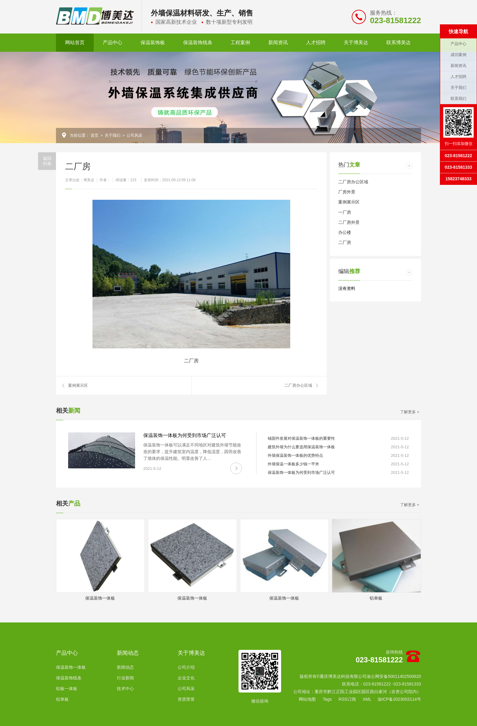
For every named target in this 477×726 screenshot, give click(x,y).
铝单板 (62, 699)
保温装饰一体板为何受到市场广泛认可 (184, 435)
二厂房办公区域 (298, 385)
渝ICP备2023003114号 (399, 699)
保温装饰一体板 (71, 667)
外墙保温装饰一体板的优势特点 (295, 455)
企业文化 (186, 677)
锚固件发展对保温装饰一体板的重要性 (301, 438)
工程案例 (240, 42)
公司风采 (134, 135)
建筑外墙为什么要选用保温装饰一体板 (301, 447)
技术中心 (125, 688)
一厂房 (344, 212)
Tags (327, 699)
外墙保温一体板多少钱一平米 (293, 464)
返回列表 (47, 161)
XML (367, 699)
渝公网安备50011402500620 (394, 676)
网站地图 (307, 699)
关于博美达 (356, 42)
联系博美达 (398, 42)
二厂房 (344, 242)
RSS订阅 (347, 699)
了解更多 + (409, 412)
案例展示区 (78, 385)
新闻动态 (128, 653)
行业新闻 (125, 677)
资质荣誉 (186, 699)
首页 (95, 135)
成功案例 (458, 54)
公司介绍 (186, 667)
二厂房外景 (349, 222)
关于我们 (112, 135)
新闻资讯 (278, 42)
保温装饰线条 (197, 42)
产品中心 (112, 42)
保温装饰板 (153, 42)
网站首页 (75, 42)
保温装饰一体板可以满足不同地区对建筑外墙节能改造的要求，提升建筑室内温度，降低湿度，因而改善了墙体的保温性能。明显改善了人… (192, 451)
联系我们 (458, 98)
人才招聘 (316, 42)
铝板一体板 (66, 688)
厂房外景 (346, 191)
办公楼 (344, 232)
